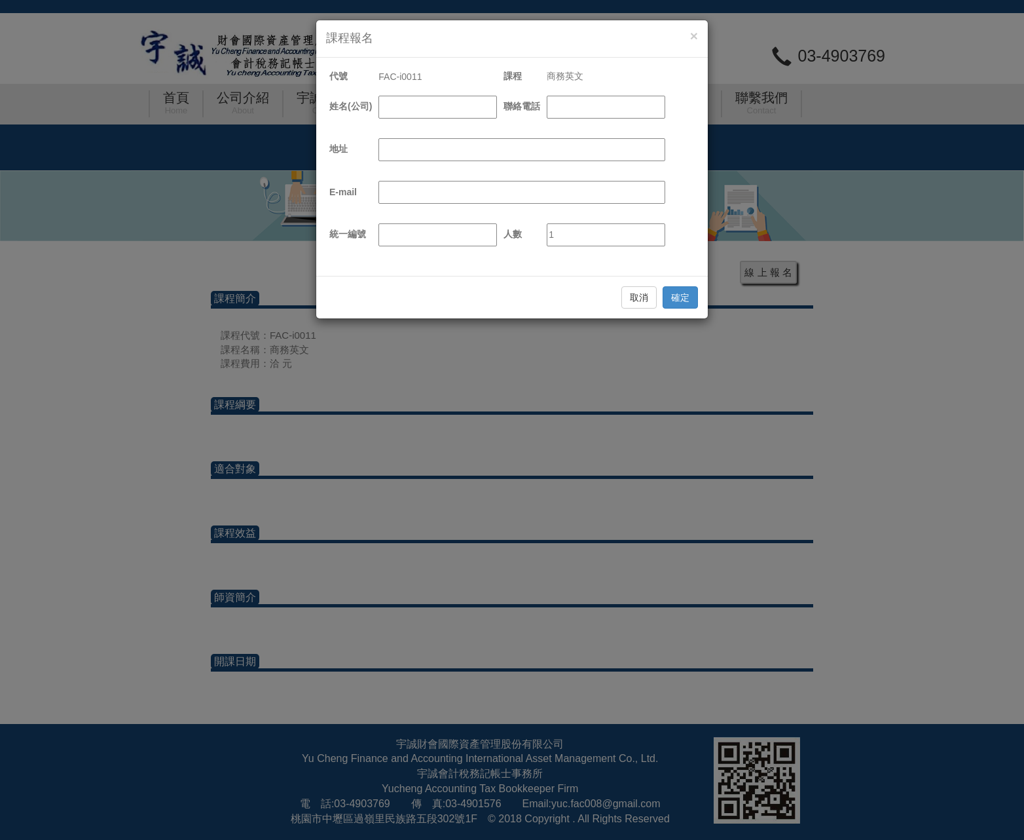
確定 (680, 297)
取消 (639, 297)
